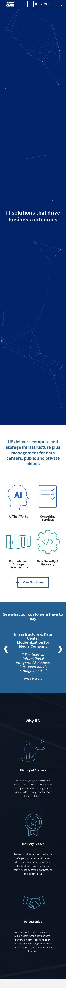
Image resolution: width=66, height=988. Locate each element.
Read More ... (33, 678)
